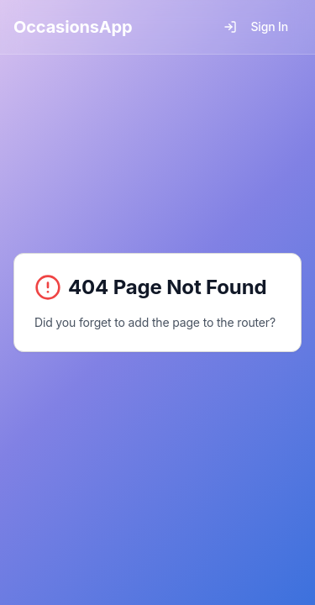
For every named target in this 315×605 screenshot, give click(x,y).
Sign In (255, 26)
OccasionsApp (73, 27)
